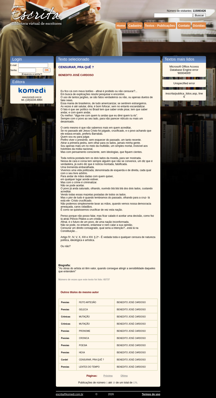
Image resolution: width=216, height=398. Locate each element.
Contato (184, 25)
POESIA (83, 345)
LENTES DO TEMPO (89, 367)
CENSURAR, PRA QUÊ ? (91, 359)
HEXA (82, 352)
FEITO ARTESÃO (87, 302)
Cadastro (135, 25)
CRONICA (84, 338)
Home (121, 25)
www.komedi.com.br (32, 97)
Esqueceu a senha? (31, 74)
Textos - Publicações (160, 25)
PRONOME (84, 331)
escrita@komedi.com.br (69, 394)
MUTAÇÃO (84, 316)
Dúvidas (199, 25)
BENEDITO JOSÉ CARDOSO (131, 302)
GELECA (83, 309)
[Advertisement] (108, 42)
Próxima (107, 375)
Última (124, 375)
